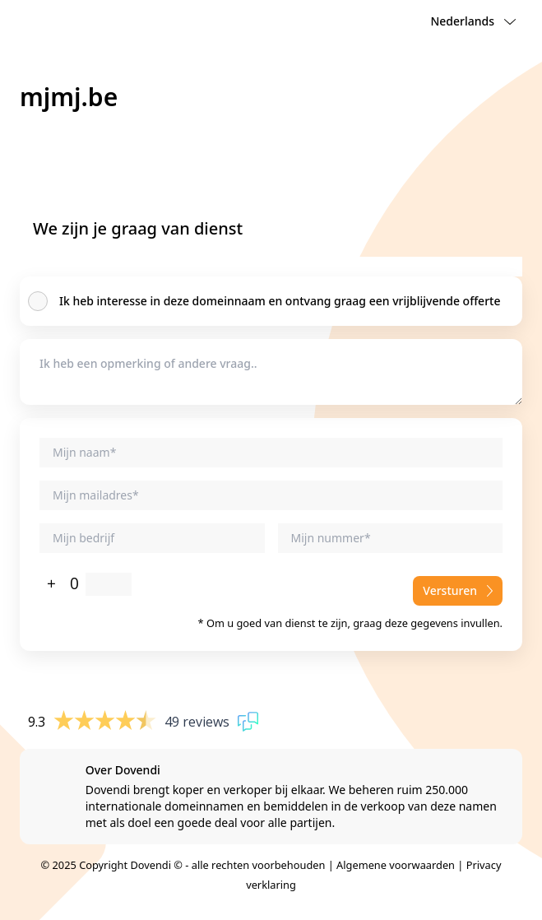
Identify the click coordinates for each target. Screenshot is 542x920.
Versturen (458, 590)
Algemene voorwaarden (395, 864)
